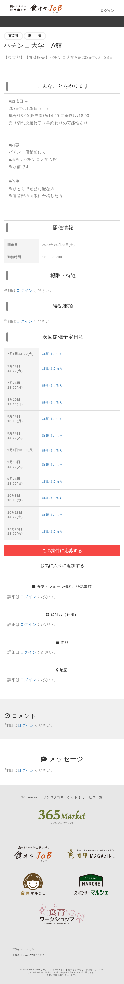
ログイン (107, 11)
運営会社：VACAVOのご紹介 (28, 955)
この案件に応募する (62, 550)
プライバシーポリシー (24, 949)
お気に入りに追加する (62, 565)
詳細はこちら (52, 354)
